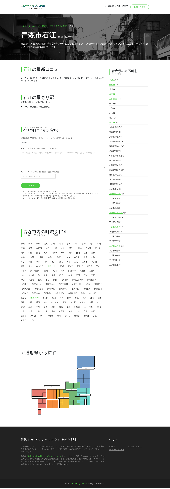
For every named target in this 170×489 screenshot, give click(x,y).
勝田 (70, 253)
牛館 (99, 244)
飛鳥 (53, 244)
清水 (30, 266)
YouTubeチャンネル (116, 450)
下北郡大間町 (114, 222)
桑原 (59, 257)
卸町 (63, 253)
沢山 (68, 262)
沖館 (30, 253)
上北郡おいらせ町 (116, 218)
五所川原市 (115, 99)
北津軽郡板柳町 (115, 175)
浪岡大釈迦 (25, 289)
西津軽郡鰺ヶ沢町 (116, 146)
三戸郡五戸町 (116, 246)
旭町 (38, 244)
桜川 (53, 262)
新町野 (70, 266)
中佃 (47, 280)
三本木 (84, 262)
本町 (38, 307)
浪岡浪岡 (86, 289)
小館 (93, 257)
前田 (45, 307)
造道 (45, 275)
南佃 (99, 307)
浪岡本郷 (36, 293)
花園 (30, 302)
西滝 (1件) (34, 298)
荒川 (68, 244)
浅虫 (45, 244)
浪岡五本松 (50, 284)
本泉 (45, 311)
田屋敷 (82, 271)
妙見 (30, 311)
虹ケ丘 (23, 298)
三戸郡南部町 (114, 256)
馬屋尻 (77, 307)
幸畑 (85, 257)
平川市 (113, 123)
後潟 (23, 248)
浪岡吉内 (24, 284)
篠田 (23, 266)
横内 (59, 316)
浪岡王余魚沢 (77, 280)
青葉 (23, 244)
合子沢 (77, 257)
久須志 (50, 257)
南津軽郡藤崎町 (115, 161)
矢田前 (23, 316)
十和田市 (113, 104)
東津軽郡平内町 (115, 127)
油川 (61, 244)
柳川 (42, 316)
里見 (61, 262)
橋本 (100, 298)
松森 (68, 307)
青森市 (113, 80)
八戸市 (112, 89)
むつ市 (112, 113)
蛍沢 (32, 321)
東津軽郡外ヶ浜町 (116, 142)
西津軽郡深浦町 (115, 151)
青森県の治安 (47, 26)
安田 (85, 311)
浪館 (83, 293)
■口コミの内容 (40, 148)
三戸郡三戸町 (114, 241)
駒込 (30, 262)
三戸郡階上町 (114, 260)
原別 (64, 302)
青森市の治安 (61, 26)
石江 (76, 244)
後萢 (30, 248)
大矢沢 (88, 248)
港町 (91, 307)
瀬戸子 (89, 266)
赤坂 (95, 316)
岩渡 (91, 244)
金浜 (23, 257)
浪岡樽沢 (51, 289)
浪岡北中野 (91, 280)
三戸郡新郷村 (114, 265)
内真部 (39, 248)
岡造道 (98, 248)
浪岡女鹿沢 (59, 293)
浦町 (47, 248)
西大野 (86, 316)
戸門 (78, 275)
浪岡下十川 (76, 284)
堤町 (61, 275)
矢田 (93, 311)
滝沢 (62, 271)
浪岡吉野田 (72, 293)
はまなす (55, 302)
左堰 (91, 302)
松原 (61, 307)
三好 (38, 311)
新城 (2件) (51, 266)
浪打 (55, 280)
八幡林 (50, 316)
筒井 (53, 275)
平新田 (46, 271)
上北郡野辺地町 (115, 189)
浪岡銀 (87, 284)
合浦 (78, 253)
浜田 (38, 302)
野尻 (84, 298)
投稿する (30, 186)
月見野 (23, 321)
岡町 (23, 253)
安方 (78, 311)
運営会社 (112, 447)
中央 (23, 275)
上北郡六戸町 (114, 199)
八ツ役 (33, 316)
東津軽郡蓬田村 (115, 137)
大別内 (79, 248)
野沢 (77, 298)
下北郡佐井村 (114, 237)
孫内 (53, 307)
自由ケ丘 (40, 266)
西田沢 (45, 298)
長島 (40, 280)
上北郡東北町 (114, 208)
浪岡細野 (24, 293)
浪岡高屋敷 (38, 289)
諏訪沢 (80, 266)
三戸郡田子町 (114, 251)
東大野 (73, 302)
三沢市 (112, 108)
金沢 (93, 253)
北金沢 (31, 257)
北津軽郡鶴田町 (115, 180)
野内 (92, 298)
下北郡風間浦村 (115, 232)
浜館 (45, 302)
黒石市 (113, 94)
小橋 (23, 262)
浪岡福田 (98, 289)
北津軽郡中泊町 (115, 184)
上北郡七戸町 (116, 194)
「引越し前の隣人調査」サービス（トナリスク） (44, 457)
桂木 (85, 253)
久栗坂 (41, 257)
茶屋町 (92, 271)
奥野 (45, 253)
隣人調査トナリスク (135, 447)
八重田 (62, 311)
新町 (62, 266)
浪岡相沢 (64, 280)
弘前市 (113, 85)
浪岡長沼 (75, 289)
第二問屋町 (35, 271)
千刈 (98, 266)
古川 (99, 302)
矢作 (70, 311)
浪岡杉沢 (98, 284)
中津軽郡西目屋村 (116, 156)
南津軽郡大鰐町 (115, 165)
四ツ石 (67, 316)
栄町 (45, 262)
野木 (69, 298)
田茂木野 (72, 271)
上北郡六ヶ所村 (117, 213)
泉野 (84, 244)
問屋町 (31, 280)
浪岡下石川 (63, 284)
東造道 (82, 302)
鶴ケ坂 (69, 275)
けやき (67, 257)
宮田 (23, 311)
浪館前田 (92, 293)
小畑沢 (54, 253)
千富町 (23, 271)
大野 (70, 248)
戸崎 (85, 275)
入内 (61, 298)
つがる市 (113, 118)
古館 (23, 307)
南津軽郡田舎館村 (116, 170)
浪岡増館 (47, 293)
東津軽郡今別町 (115, 132)
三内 (76, 262)
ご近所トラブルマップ (30, 26)
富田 (93, 275)
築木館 (31, 275)
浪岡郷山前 (36, 284)
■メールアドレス (40, 172)
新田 (54, 298)
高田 (55, 271)
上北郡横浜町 (114, 203)
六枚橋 (77, 316)
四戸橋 (94, 262)
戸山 (23, 280)
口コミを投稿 (139, 7)
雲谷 (53, 311)
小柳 (38, 262)
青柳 (30, 244)
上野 (55, 248)
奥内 (38, 253)
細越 (30, 307)
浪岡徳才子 (63, 289)
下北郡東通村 (116, 227)
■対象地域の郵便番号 (47, 138)
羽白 (23, 302)
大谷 (63, 248)
